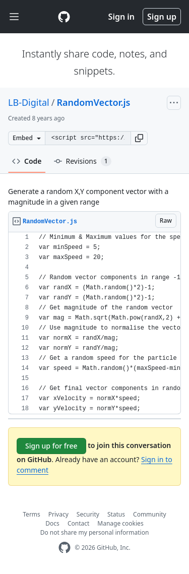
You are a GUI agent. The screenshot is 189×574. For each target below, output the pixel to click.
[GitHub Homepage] (64, 547)
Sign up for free (51, 446)
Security (88, 514)
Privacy (58, 514)
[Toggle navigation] (14, 17)
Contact (78, 523)
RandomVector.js (93, 102)
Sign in (121, 16)
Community (149, 514)
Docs (52, 523)
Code (27, 161)
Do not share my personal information (94, 532)
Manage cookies (120, 523)
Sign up (161, 16)
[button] (139, 138)
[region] (94, 323)
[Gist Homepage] (64, 17)
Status (116, 514)
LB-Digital (28, 102)
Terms (31, 514)
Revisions (82, 161)
